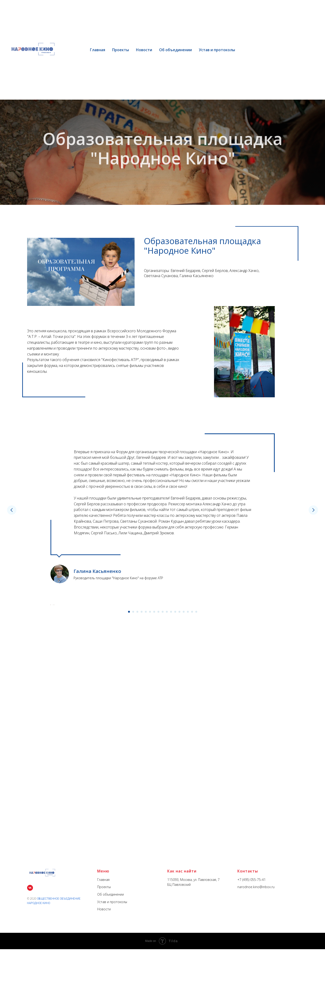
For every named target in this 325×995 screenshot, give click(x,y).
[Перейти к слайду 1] (129, 740)
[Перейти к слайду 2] (133, 740)
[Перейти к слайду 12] (175, 740)
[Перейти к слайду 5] (146, 740)
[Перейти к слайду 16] (192, 740)
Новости (144, 49)
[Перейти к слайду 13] (179, 740)
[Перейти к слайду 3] (137, 740)
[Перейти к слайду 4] (142, 740)
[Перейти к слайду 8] (158, 740)
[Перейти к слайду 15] (188, 740)
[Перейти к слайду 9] (163, 740)
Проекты (120, 49)
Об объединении (175, 49)
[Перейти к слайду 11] (171, 740)
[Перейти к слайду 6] (150, 740)
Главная (97, 49)
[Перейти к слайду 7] (154, 740)
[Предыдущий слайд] (11, 510)
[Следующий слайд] (313, 510)
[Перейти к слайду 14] (184, 740)
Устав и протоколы (217, 49)
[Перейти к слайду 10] (167, 740)
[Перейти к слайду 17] (196, 740)
